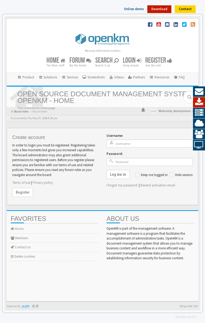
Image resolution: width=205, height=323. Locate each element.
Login (132, 60)
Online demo (134, 9)
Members (19, 238)
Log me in (118, 174)
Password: (115, 153)
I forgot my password (122, 185)
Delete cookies (23, 256)
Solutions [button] (47, 77)
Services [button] (69, 77)
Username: (115, 135)
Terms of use (21, 182)
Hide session (181, 175)
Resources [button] (159, 77)
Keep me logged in (151, 175)
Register (158, 60)
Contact (185, 9)
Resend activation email (157, 185)
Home (55, 60)
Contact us (20, 247)
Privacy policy (43, 182)
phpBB (25, 306)
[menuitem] (93, 77)
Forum (80, 60)
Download (159, 9)
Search (107, 60)
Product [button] (25, 77)
